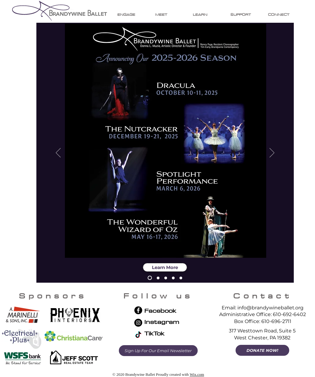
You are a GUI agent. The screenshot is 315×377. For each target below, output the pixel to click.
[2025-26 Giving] (158, 278)
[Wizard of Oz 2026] (173, 278)
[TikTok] (138, 335)
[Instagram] (138, 323)
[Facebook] (138, 310)
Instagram (161, 322)
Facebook (160, 310)
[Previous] (58, 153)
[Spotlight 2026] (165, 278)
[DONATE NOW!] (262, 350)
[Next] (272, 153)
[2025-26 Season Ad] (150, 278)
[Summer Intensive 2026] (180, 278)
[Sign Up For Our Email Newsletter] (158, 351)
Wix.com (197, 374)
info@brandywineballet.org (270, 308)
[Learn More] (165, 267)
